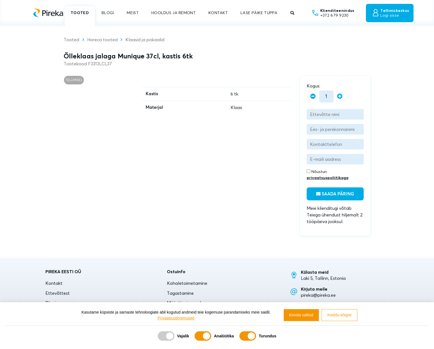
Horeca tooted (102, 39)
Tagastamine (180, 293)
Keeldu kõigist (339, 315)
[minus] (313, 96)
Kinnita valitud (301, 315)
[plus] (340, 96)
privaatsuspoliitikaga (327, 177)
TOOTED (80, 12)
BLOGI (108, 12)
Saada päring (335, 194)
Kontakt (54, 283)
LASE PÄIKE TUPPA (259, 12)
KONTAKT (218, 12)
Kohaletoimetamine (187, 283)
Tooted (71, 39)
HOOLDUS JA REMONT (173, 12)
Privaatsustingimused (175, 318)
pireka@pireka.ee (318, 295)
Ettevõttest (57, 293)
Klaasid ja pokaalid (144, 39)
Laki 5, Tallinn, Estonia (323, 278)
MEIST (132, 12)
